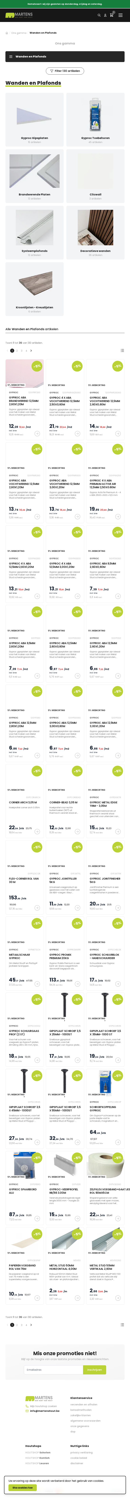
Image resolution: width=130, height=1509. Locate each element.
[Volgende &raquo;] (31, 351)
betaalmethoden (81, 1410)
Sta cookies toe (23, 1487)
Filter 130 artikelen (65, 71)
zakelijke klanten (80, 1415)
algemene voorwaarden (85, 1420)
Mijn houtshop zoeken (43, 1406)
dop (72, 1431)
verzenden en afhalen (83, 1404)
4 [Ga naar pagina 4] (26, 350)
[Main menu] (120, 15)
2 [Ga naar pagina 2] (17, 350)
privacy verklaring (81, 1452)
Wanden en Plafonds (27, 57)
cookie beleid (78, 1458)
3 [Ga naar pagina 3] (21, 350)
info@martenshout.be (45, 1411)
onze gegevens (79, 1426)
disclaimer (76, 1463)
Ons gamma (18, 33)
